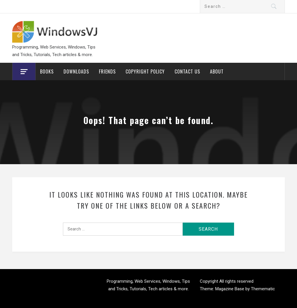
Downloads (76, 71)
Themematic (263, 288)
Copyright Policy (145, 71)
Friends (107, 71)
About (217, 71)
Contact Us (187, 71)
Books (47, 71)
